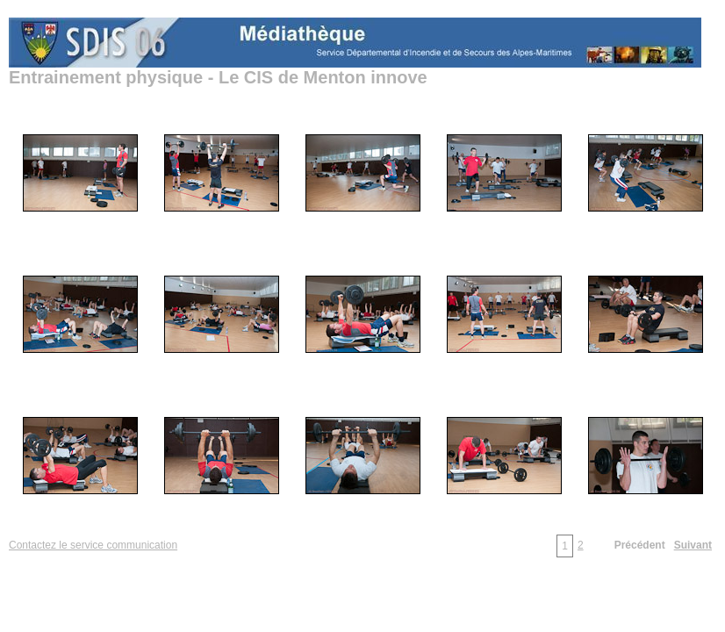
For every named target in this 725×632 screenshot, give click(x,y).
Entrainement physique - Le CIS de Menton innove (218, 77)
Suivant (693, 545)
